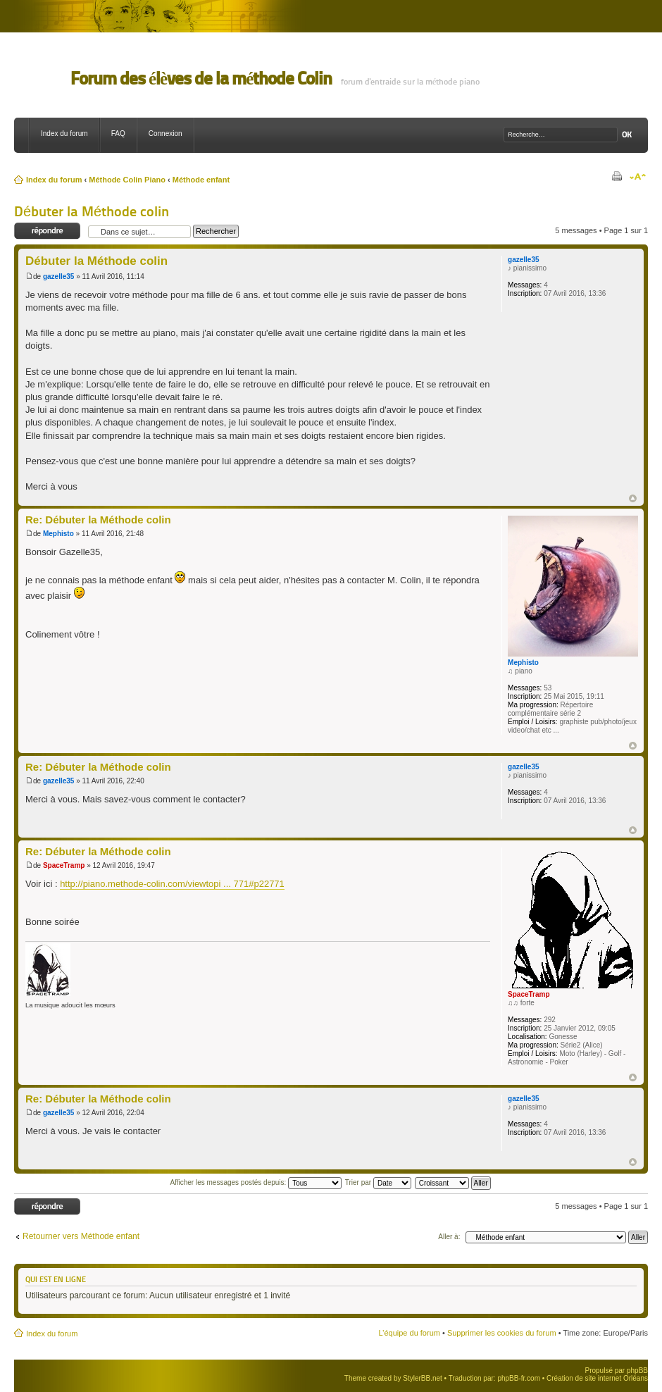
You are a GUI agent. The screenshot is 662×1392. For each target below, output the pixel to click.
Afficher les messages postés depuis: (256, 1182)
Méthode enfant (201, 179)
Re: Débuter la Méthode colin (98, 520)
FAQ (118, 133)
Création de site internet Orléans (597, 1378)
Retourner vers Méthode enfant (81, 1236)
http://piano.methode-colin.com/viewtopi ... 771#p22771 (172, 883)
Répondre (47, 231)
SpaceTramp (64, 865)
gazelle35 (58, 276)
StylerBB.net (422, 1378)
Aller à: (449, 1237)
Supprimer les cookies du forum (501, 1333)
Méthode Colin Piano (127, 179)
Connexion (165, 133)
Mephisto (58, 533)
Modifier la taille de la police (637, 176)
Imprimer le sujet (616, 176)
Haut (633, 498)
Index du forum (64, 133)
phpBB (637, 1370)
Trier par (378, 1182)
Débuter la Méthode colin (91, 211)
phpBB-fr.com (518, 1378)
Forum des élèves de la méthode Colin (201, 78)
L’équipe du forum (408, 1333)
